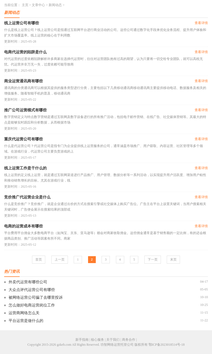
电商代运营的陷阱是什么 (25, 52)
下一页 (153, 259)
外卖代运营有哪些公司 (28, 282)
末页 (173, 259)
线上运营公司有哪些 (21, 23)
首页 (38, 259)
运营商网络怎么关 (24, 313)
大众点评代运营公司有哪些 (32, 290)
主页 (25, 5)
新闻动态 (55, 5)
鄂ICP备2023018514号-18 (167, 345)
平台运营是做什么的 (26, 321)
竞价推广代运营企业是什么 (27, 197)
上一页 (60, 259)
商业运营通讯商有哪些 (23, 81)
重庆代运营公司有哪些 (23, 139)
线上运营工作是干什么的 (25, 168)
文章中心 (38, 5)
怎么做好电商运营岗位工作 (32, 305)
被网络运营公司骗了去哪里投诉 (36, 297)
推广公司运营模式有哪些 (25, 110)
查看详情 (201, 23)
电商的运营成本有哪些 (23, 226)
